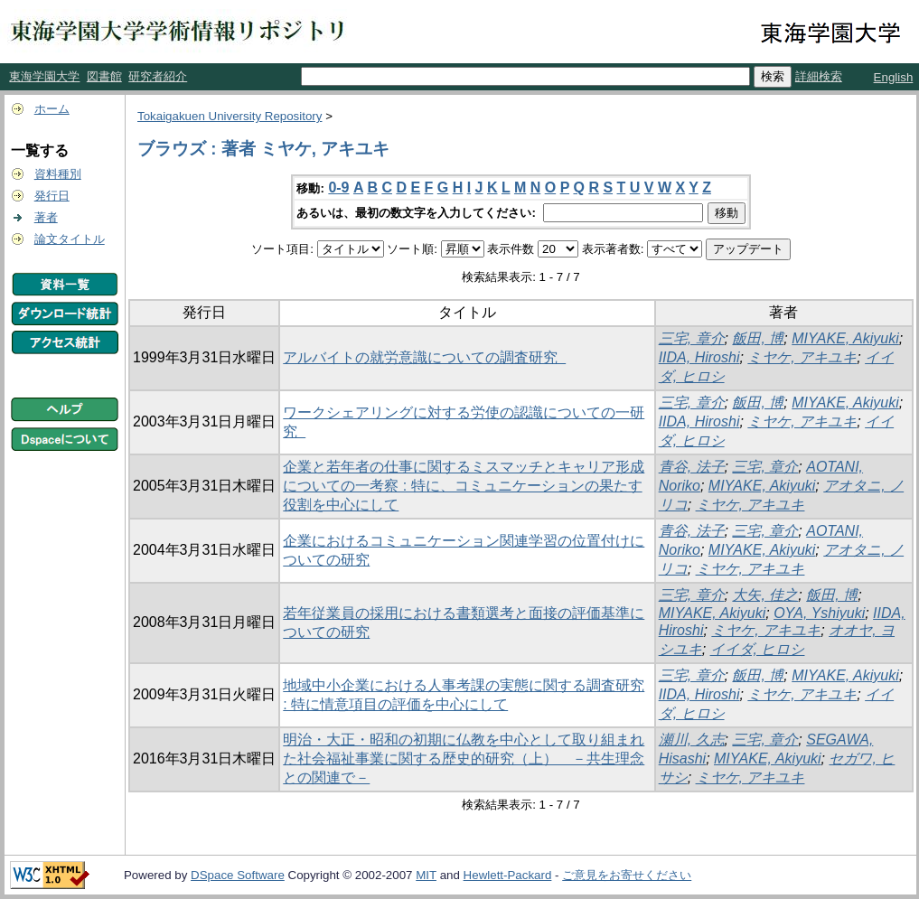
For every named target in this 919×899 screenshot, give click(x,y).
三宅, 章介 (692, 338)
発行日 (52, 195)
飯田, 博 (757, 338)
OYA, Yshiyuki (819, 613)
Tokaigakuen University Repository (229, 116)
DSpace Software (238, 875)
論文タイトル (69, 239)
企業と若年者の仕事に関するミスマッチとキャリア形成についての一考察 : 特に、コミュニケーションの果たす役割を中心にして (463, 485)
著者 (46, 217)
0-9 (338, 187)
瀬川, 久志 (692, 739)
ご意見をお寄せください (626, 875)
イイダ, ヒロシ (757, 649)
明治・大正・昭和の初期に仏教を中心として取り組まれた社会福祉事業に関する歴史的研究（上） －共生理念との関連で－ (463, 758)
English (894, 77)
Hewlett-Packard (508, 875)
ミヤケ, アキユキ (802, 357)
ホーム (52, 109)
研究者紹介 (157, 76)
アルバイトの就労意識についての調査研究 (424, 357)
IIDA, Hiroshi (699, 357)
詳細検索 (818, 76)
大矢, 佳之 (765, 595)
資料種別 (57, 174)
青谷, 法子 (692, 466)
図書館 (104, 76)
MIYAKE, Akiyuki (845, 338)
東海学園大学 (44, 76)
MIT (426, 875)
